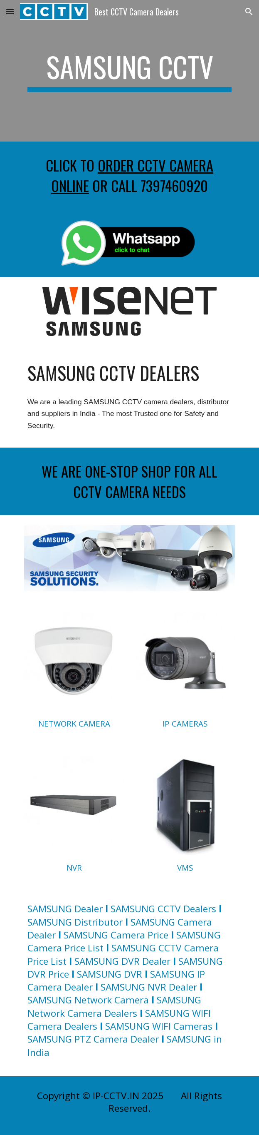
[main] (129, 70)
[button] (10, 11)
